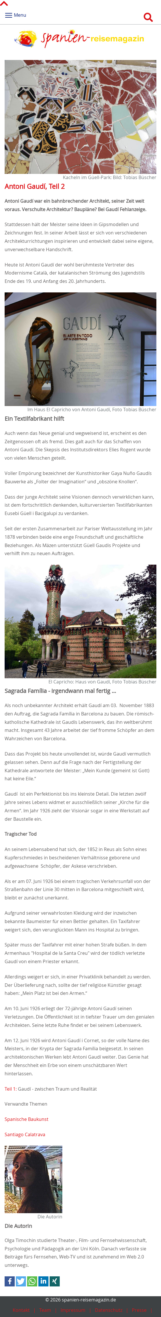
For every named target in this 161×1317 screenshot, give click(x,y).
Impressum (73, 1310)
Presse (139, 1310)
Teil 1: (11, 1089)
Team (45, 1310)
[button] (10, 1281)
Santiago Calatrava (25, 1134)
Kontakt (21, 1310)
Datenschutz (108, 1310)
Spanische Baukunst (26, 1119)
